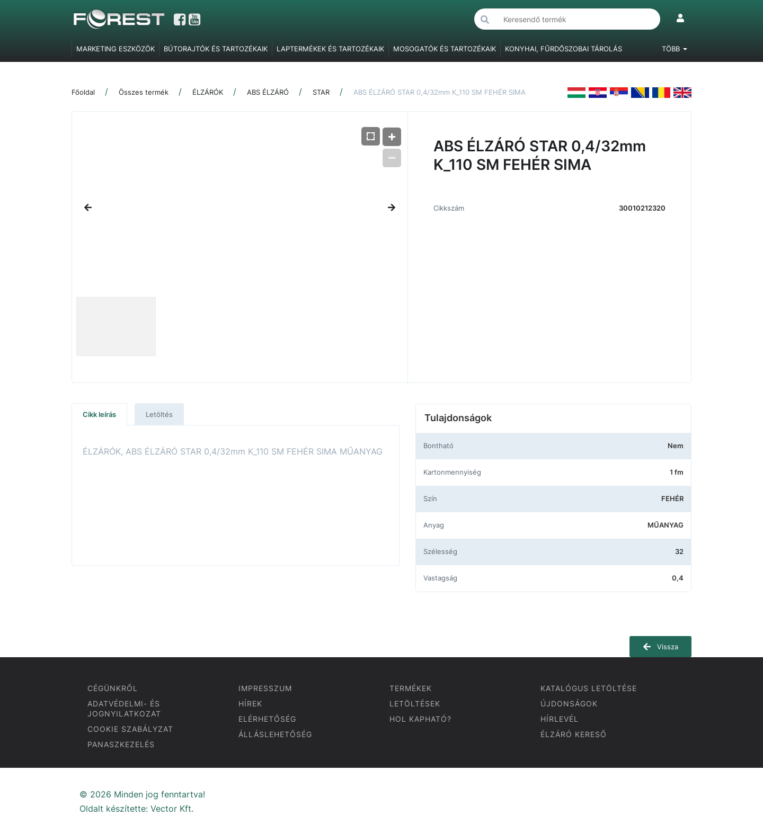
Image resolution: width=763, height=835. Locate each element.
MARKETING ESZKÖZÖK (115, 48)
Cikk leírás (99, 414)
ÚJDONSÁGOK (569, 703)
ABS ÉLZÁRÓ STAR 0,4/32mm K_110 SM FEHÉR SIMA (439, 92)
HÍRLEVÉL (559, 718)
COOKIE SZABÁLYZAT (130, 728)
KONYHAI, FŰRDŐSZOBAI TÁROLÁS (563, 48)
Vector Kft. (171, 809)
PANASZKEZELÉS (121, 744)
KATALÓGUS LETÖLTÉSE (588, 688)
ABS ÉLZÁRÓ (268, 92)
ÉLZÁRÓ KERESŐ (573, 734)
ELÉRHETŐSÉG (267, 718)
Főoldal (83, 92)
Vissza (660, 646)
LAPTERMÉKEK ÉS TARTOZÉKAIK (330, 48)
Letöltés (159, 414)
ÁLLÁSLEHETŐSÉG (275, 734)
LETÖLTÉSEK (414, 703)
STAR (321, 92)
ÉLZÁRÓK (207, 92)
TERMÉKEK (410, 688)
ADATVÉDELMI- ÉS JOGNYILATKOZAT (124, 708)
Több (674, 48)
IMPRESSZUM (265, 688)
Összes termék (143, 92)
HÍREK (250, 703)
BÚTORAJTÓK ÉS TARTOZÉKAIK (216, 48)
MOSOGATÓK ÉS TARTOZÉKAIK (444, 48)
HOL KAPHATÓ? (420, 718)
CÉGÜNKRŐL (112, 688)
